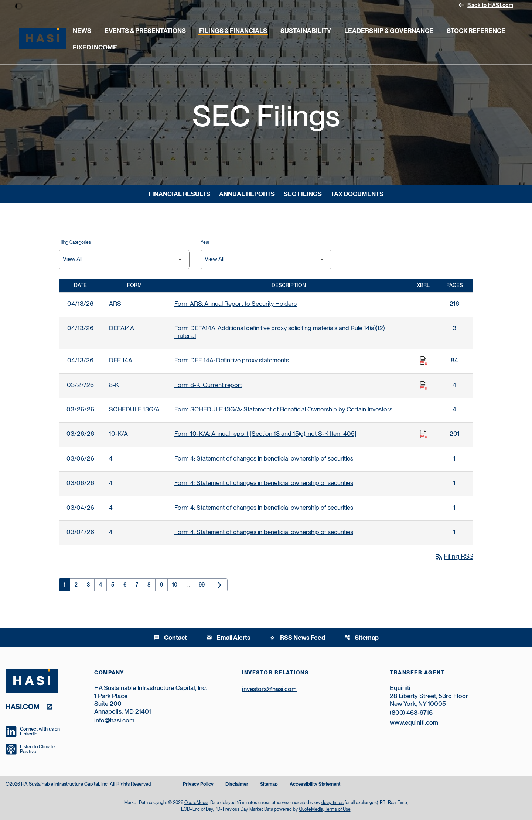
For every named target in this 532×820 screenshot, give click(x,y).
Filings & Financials (233, 30)
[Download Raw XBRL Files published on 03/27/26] (423, 385)
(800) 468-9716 (411, 712)
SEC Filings (303, 194)
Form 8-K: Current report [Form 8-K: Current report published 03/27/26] (208, 385)
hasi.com (23, 706)
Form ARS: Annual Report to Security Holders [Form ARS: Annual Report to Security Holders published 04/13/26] (235, 303)
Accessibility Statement (315, 784)
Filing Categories (75, 242)
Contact (170, 637)
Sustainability (305, 30)
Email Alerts (228, 637)
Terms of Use (338, 809)
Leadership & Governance (388, 30)
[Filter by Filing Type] (124, 259)
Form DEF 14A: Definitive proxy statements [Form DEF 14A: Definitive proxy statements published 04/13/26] (231, 360)
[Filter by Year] (266, 259)
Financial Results (179, 194)
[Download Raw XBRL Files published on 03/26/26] (423, 434)
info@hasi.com (114, 720)
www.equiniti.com (414, 722)
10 (177, 585)
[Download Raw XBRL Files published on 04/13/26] (423, 360)
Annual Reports (247, 194)
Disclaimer (236, 784)
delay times (332, 802)
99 (203, 585)
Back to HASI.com (485, 5)
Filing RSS (454, 556)
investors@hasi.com (269, 689)
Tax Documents (357, 194)
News (82, 30)
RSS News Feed (297, 637)
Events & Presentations (145, 30)
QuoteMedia (196, 802)
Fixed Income (95, 47)
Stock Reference (476, 30)
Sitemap (361, 637)
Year (205, 242)
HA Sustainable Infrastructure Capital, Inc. (65, 784)
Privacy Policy (198, 784)
